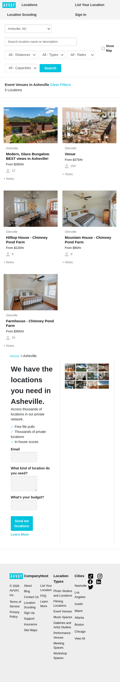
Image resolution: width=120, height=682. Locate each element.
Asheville (12, 148)
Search (50, 68)
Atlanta (79, 617)
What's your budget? (27, 497)
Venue (70, 154)
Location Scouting (21, 15)
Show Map (110, 48)
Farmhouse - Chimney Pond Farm (30, 323)
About (28, 585)
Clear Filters (60, 85)
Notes (9, 178)
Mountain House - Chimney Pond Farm (88, 239)
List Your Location (89, 5)
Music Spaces (63, 617)
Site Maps (30, 630)
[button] (8, 125)
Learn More (20, 534)
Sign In (80, 15)
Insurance (30, 624)
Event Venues (63, 611)
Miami (79, 611)
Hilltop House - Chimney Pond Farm (27, 239)
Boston (79, 624)
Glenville (70, 148)
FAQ (43, 596)
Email (15, 449)
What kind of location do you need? (30, 470)
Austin (79, 604)
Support (29, 618)
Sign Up (29, 613)
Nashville (81, 585)
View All (80, 638)
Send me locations (21, 523)
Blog (27, 591)
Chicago (80, 631)
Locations (29, 5)
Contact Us (31, 597)
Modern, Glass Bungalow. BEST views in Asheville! (28, 156)
